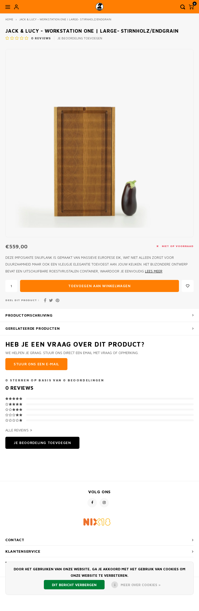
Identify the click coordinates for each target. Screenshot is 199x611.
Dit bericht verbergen (74, 585)
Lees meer (153, 271)
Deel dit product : (22, 300)
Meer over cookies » (140, 585)
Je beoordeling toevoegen (80, 38)
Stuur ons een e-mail (36, 364)
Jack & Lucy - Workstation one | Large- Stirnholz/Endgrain (65, 19)
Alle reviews (18, 430)
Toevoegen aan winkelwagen (99, 286)
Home (9, 19)
